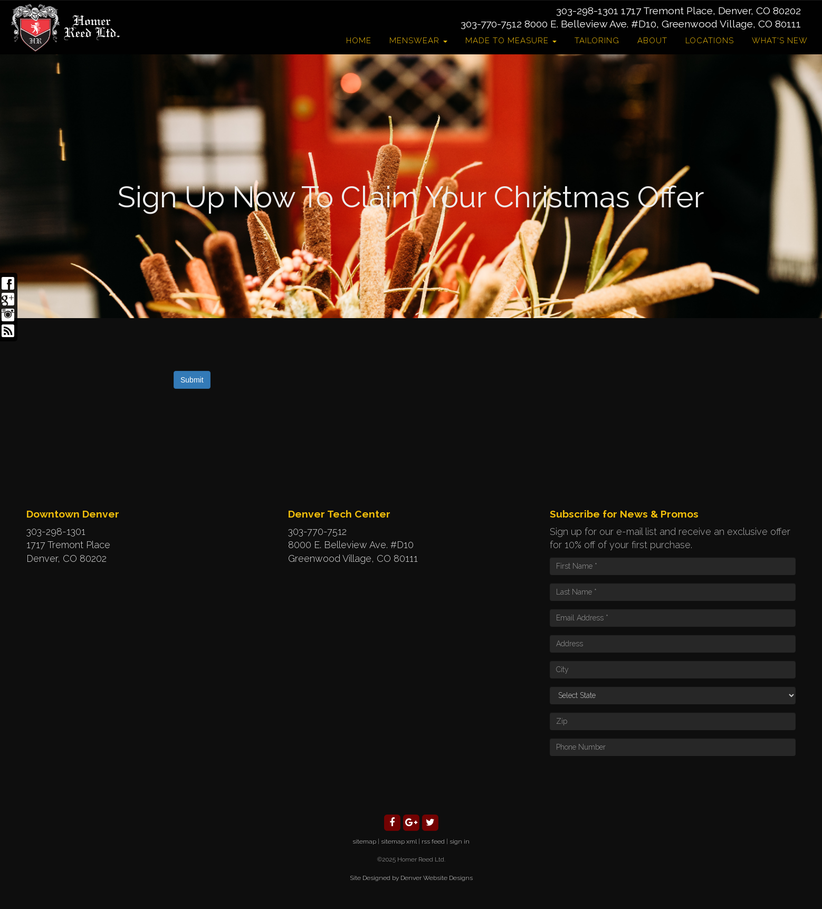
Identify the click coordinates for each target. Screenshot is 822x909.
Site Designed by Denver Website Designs (411, 878)
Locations (709, 40)
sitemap (364, 841)
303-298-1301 (587, 10)
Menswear (418, 40)
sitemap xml (399, 841)
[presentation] (630, 784)
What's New (780, 40)
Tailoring (597, 40)
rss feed (433, 841)
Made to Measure (511, 40)
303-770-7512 (491, 24)
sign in (460, 841)
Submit (192, 380)
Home (358, 40)
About (652, 40)
